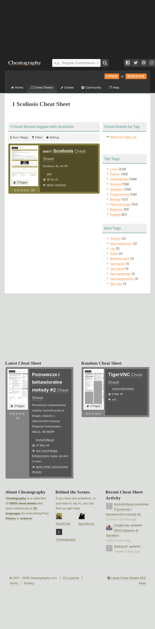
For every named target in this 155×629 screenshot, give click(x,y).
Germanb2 (117, 264)
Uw (112, 248)
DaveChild (63, 524)
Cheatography (16, 498)
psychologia (49, 450)
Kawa (114, 253)
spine (50, 184)
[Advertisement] (50, 28)
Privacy (29, 583)
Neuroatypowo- (121, 243)
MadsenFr (121, 546)
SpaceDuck (86, 524)
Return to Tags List (123, 137)
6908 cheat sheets (22, 503)
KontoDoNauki (45, 439)
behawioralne (40, 455)
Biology (115, 199)
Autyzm (115, 238)
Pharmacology (120, 204)
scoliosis (60, 184)
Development (119, 179)
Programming (119, 194)
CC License (71, 578)
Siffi (49, 174)
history (11, 518)
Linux (114, 169)
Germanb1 (117, 269)
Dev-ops (116, 284)
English (115, 214)
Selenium (116, 189)
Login (111, 76)
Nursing (115, 184)
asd (38, 450)
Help (114, 87)
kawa (54, 455)
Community (91, 87)
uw (60, 455)
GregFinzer (122, 525)
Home (17, 87)
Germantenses (120, 274)
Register (136, 76)
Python (115, 174)
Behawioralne (119, 258)
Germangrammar (122, 279)
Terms (13, 583)
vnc (114, 399)
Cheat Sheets (42, 87)
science (26, 518)
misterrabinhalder (123, 388)
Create (67, 87)
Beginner (116, 209)
